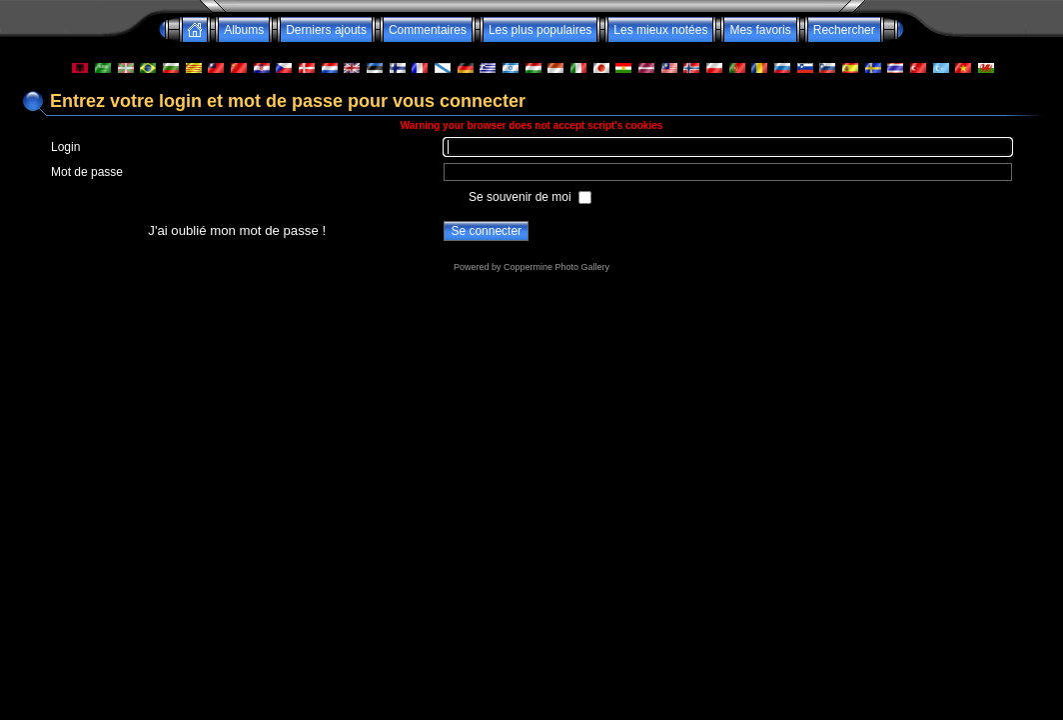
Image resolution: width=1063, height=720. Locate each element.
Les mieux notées (660, 30)
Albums (244, 30)
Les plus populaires (540, 30)
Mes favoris (759, 30)
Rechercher (844, 30)
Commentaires (428, 30)
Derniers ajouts (326, 30)
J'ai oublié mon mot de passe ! (237, 230)
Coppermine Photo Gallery (556, 267)
